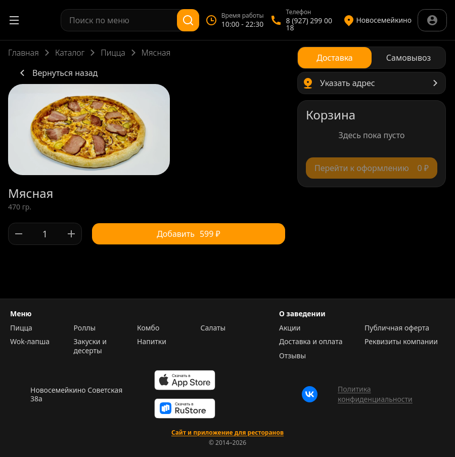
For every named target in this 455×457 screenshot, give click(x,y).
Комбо (148, 328)
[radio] (335, 57)
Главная (23, 53)
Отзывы (292, 355)
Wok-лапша (30, 341)
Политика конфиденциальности (375, 394)
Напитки (151, 341)
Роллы (85, 328)
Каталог (69, 53)
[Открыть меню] (14, 20)
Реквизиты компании (401, 341)
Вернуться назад (57, 73)
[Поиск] (188, 20)
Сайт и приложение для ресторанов (227, 433)
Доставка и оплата (310, 341)
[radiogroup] (371, 58)
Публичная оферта (397, 328)
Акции (289, 328)
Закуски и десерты (90, 346)
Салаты (213, 328)
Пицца (113, 53)
